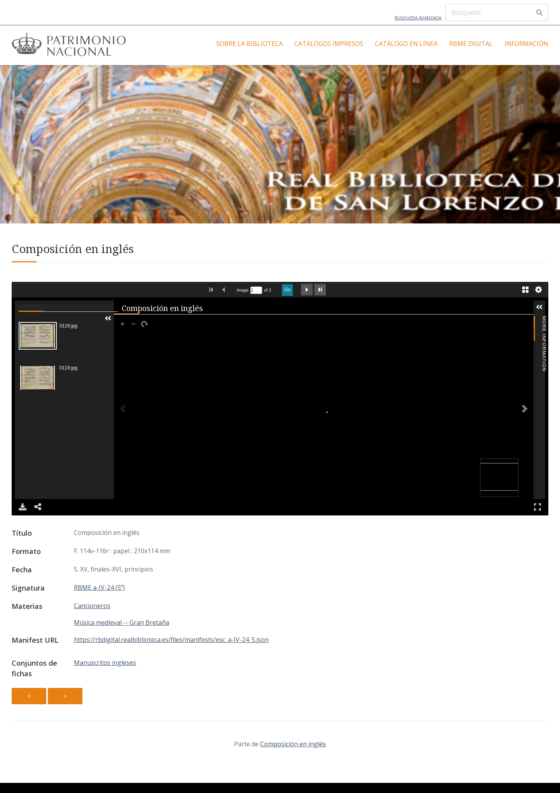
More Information (544, 321)
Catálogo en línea (406, 43)
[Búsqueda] (496, 12)
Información (526, 43)
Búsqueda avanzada (418, 18)
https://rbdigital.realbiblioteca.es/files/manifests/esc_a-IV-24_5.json (171, 639)
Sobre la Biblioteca (249, 43)
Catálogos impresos (328, 43)
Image (242, 290)
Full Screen (537, 507)
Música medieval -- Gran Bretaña (121, 622)
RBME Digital (471, 43)
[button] (108, 318)
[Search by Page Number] (256, 290)
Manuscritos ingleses (105, 662)
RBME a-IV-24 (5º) (99, 587)
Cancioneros (92, 605)
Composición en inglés (293, 744)
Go (287, 289)
